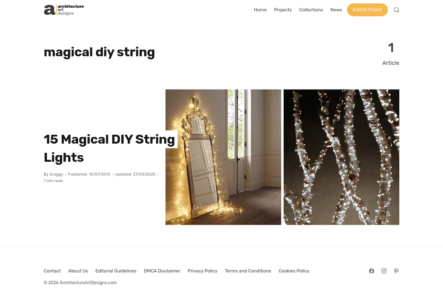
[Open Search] (396, 10)
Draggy (56, 174)
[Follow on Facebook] (371, 270)
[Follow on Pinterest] (396, 270)
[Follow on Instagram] (383, 270)
